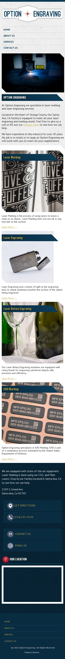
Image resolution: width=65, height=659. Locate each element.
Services (8, 41)
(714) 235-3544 (20, 517)
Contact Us (10, 47)
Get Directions (21, 505)
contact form (31, 124)
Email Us (17, 545)
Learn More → (9, 227)
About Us (9, 35)
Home (6, 29)
